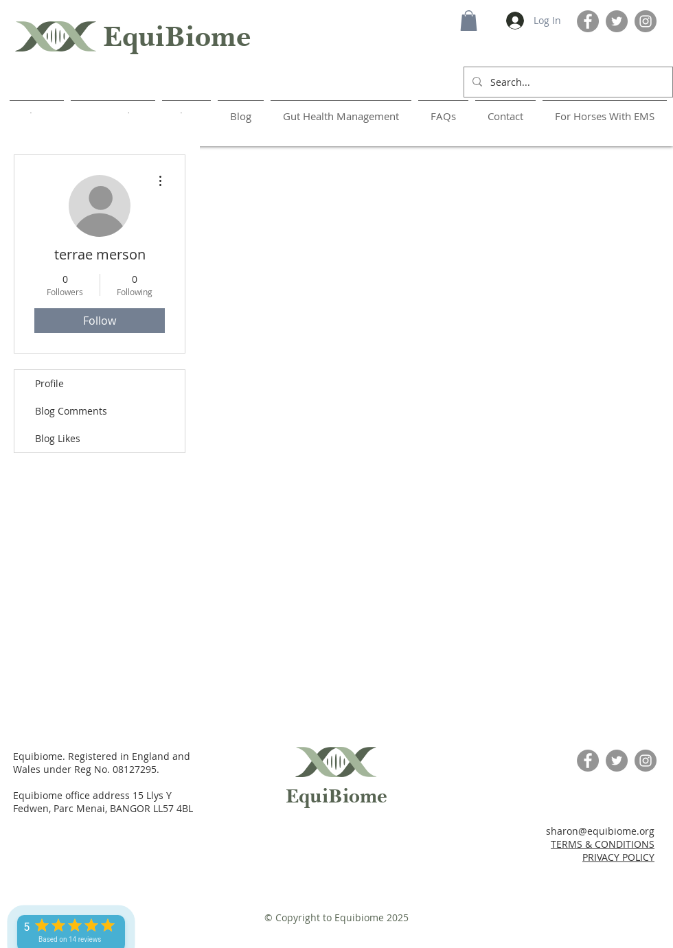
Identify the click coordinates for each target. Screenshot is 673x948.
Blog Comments (71, 410)
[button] (468, 20)
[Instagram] (646, 21)
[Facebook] (588, 21)
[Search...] (566, 82)
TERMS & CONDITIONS (602, 844)
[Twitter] (617, 21)
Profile (49, 383)
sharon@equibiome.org (600, 830)
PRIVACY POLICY (618, 857)
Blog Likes (57, 438)
